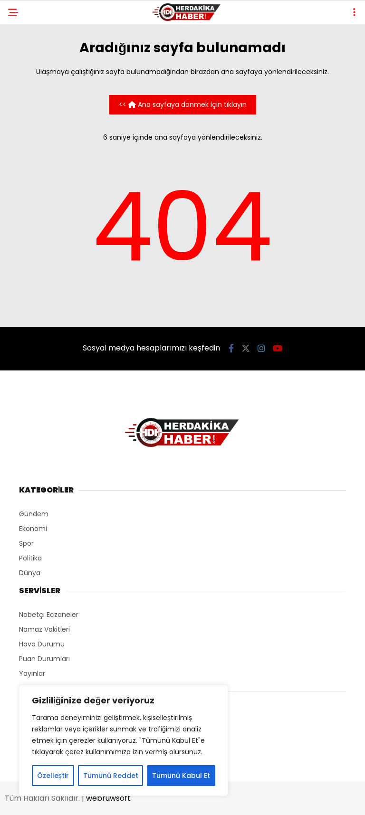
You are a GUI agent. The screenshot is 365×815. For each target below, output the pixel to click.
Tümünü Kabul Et (181, 775)
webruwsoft (108, 798)
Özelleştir (53, 775)
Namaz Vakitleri (44, 629)
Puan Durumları (44, 658)
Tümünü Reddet (110, 775)
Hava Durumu (42, 644)
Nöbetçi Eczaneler (48, 614)
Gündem (33, 514)
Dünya (29, 573)
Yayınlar (32, 673)
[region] (123, 740)
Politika (30, 558)
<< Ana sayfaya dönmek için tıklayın (183, 104)
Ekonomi (33, 528)
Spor (26, 543)
